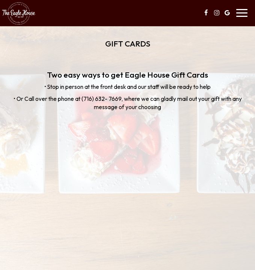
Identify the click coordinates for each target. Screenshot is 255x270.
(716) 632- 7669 (101, 98)
